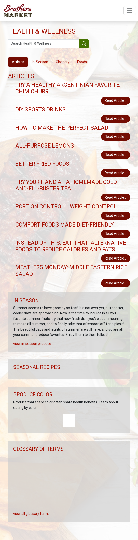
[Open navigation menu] (129, 10)
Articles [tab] (18, 62)
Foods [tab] (82, 62)
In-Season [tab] (40, 62)
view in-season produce (32, 344)
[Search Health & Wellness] (43, 43)
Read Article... (116, 100)
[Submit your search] (84, 43)
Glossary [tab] (63, 62)
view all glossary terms (31, 514)
